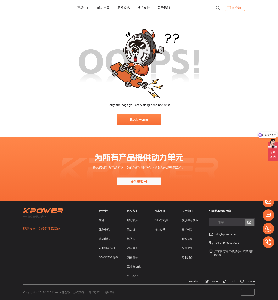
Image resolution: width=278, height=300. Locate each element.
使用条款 (109, 292)
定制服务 (187, 257)
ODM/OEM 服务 (108, 257)
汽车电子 (132, 248)
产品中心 (83, 7)
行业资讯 (159, 229)
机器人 (131, 238)
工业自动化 (134, 266)
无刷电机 (104, 229)
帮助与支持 (161, 220)
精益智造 (187, 238)
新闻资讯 (123, 7)
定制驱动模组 (107, 248)
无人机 (131, 229)
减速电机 (104, 238)
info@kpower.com (225, 234)
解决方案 (103, 7)
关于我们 (164, 7)
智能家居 (132, 220)
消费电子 (132, 257)
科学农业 (132, 275)
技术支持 (143, 7)
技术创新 (187, 229)
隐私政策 (94, 292)
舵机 (101, 220)
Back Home (139, 120)
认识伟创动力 (190, 220)
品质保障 (187, 248)
